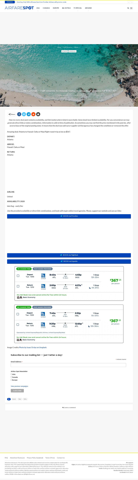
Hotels (66, 8)
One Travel (125, 466)
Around (88, 8)
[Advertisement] (69, 28)
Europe (56, 8)
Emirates (106, 467)
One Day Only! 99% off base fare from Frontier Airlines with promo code (41, 2)
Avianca (102, 467)
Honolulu (72, 51)
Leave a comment (69, 409)
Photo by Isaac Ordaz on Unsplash (32, 349)
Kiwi (121, 466)
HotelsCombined (121, 469)
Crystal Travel (115, 466)
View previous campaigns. (19, 387)
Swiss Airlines (129, 467)
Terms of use (50, 459)
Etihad (111, 467)
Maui (19, 400)
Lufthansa (122, 467)
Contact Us (61, 459)
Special (78, 8)
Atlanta (64, 51)
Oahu (25, 400)
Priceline (78, 466)
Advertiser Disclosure (17, 459)
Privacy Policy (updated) (35, 459)
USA (38, 8)
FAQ (6, 459)
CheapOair (108, 466)
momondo (90, 466)
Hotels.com (114, 469)
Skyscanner (101, 466)
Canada (46, 8)
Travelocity (130, 469)
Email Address (17, 363)
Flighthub (84, 466)
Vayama (131, 466)
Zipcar (131, 473)
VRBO (131, 471)
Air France (96, 467)
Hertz (127, 473)
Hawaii (14, 400)
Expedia (95, 466)
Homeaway (126, 471)
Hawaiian (116, 467)
